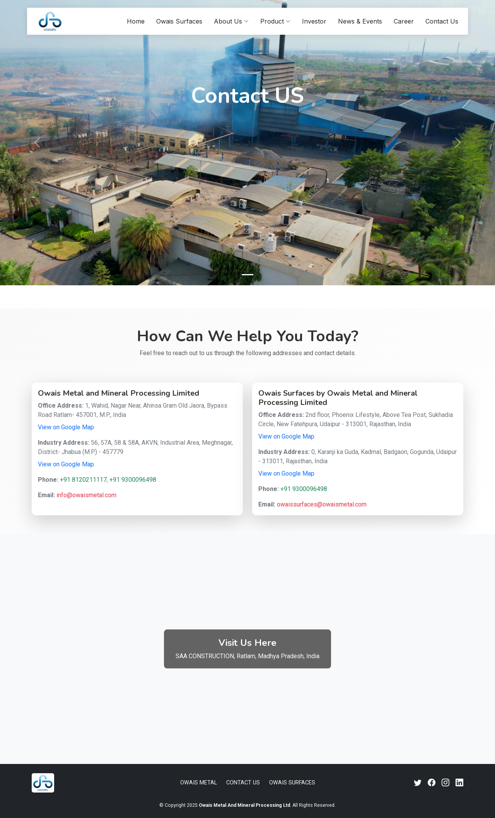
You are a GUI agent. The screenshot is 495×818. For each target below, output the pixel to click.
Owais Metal (198, 782)
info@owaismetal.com (86, 495)
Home (136, 21)
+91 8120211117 (83, 479)
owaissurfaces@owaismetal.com (322, 504)
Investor (314, 21)
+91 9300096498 (132, 479)
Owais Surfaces (179, 21)
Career (404, 21)
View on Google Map (66, 427)
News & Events (360, 21)
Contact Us (441, 21)
